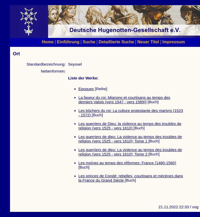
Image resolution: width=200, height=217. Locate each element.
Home (48, 41)
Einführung (68, 41)
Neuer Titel (148, 41)
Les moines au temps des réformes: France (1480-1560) (127, 163)
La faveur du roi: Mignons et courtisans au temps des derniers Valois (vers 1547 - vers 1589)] (124, 99)
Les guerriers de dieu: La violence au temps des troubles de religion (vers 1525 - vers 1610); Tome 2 (130, 152)
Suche (89, 41)
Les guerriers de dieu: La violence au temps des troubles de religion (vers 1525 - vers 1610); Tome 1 (130, 139)
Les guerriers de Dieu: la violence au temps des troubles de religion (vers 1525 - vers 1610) (129, 125)
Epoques (86, 89)
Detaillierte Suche (116, 41)
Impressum (173, 41)
